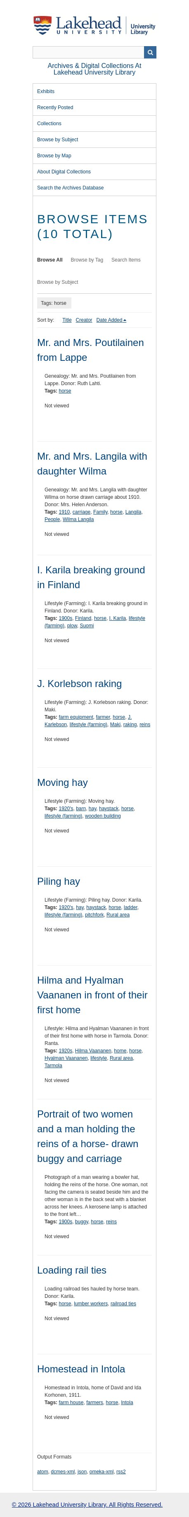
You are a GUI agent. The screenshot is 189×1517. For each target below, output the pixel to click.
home (120, 1051)
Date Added (110, 320)
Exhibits (45, 91)
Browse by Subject (57, 140)
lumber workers (91, 1304)
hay (92, 808)
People (52, 519)
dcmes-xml (63, 1472)
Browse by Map (54, 156)
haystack (108, 808)
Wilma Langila (78, 519)
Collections (49, 123)
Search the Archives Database (70, 188)
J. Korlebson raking (79, 683)
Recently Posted (55, 107)
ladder (130, 907)
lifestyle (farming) (88, 724)
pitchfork (94, 915)
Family (100, 512)
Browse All (50, 260)
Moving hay (62, 782)
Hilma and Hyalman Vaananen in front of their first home (92, 995)
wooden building (103, 816)
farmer (103, 717)
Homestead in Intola (81, 1368)
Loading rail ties (71, 1270)
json (82, 1472)
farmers (94, 1402)
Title (66, 320)
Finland (83, 618)
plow (72, 626)
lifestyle (98, 1058)
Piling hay (58, 881)
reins (144, 724)
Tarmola (53, 1065)
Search (150, 52)
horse (65, 391)
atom (42, 1472)
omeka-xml (102, 1472)
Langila (133, 512)
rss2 (121, 1472)
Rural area (118, 915)
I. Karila (117, 618)
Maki (115, 724)
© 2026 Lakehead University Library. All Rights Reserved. (87, 1504)
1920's (66, 808)
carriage (81, 512)
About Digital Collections (64, 172)
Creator (84, 320)
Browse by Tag (87, 260)
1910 (64, 512)
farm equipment (76, 717)
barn (81, 808)
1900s (65, 618)
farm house (71, 1402)
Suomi (87, 626)
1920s (65, 1051)
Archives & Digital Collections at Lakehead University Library (95, 69)
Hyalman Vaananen (66, 1058)
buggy (81, 1222)
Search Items (126, 260)
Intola (127, 1402)
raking (130, 724)
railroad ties (123, 1304)
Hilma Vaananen (93, 1051)
